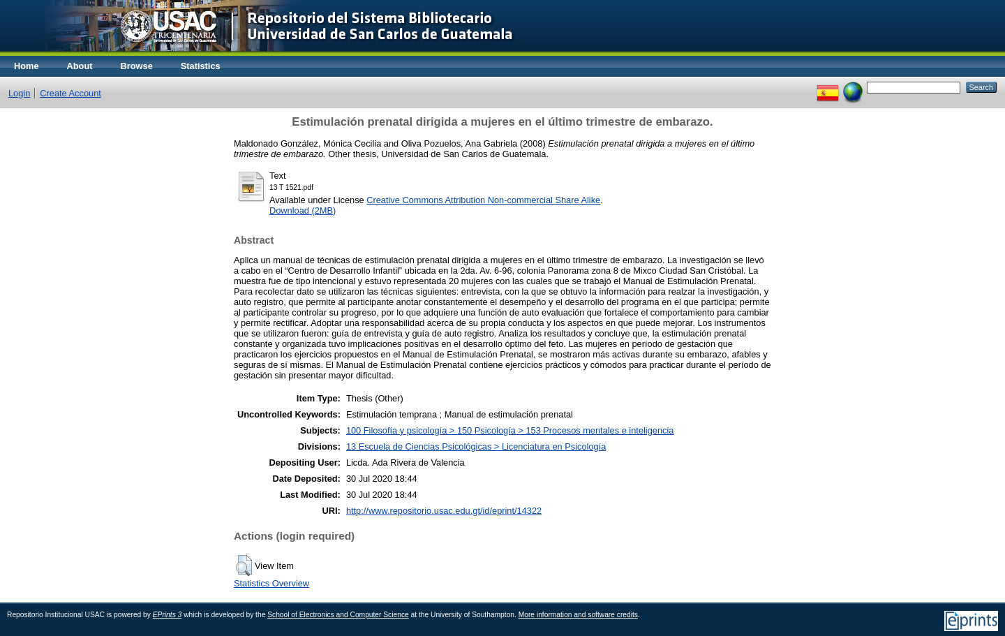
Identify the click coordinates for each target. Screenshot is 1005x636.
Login (19, 93)
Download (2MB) (302, 210)
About (80, 66)
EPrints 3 (167, 615)
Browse (137, 66)
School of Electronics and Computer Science (338, 615)
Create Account (70, 93)
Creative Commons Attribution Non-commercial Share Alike (483, 200)
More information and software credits (578, 615)
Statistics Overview (271, 583)
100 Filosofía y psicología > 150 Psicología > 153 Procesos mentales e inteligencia (510, 430)
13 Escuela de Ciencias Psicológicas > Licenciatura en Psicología (476, 446)
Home (26, 66)
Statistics (201, 66)
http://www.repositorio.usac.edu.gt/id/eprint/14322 (444, 510)
